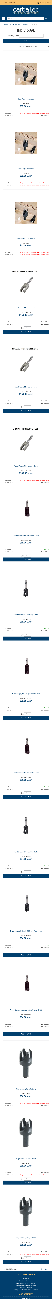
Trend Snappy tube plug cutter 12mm (26, 773)
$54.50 (26, 858)
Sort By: (22, 46)
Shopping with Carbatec (26, 1281)
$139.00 (26, 473)
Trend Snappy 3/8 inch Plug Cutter (26, 852)
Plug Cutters (25, 24)
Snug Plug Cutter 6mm (26, 99)
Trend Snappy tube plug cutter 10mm (26, 536)
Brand (17, 36)
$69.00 (26, 542)
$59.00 (26, 621)
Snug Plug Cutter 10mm (26, 238)
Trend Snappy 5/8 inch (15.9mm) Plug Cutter (26, 931)
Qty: (22, 328)
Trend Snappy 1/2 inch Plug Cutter (26, 615)
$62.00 (26, 175)
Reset (26, 41)
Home (6, 24)
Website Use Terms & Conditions (26, 1285)
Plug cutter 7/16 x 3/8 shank (26, 1159)
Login (5, 3)
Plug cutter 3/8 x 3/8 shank (26, 1089)
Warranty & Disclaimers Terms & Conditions (26, 1290)
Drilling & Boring (15, 24)
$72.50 (26, 700)
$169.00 (26, 393)
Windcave (26, 1279)
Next (46, 1269)
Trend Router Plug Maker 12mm (26, 308)
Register (12, 3)
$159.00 (26, 314)
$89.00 (26, 779)
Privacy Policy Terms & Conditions (26, 1283)
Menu (3, 18)
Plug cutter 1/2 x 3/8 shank (26, 1238)
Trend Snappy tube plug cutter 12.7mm (26, 694)
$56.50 (26, 1096)
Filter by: (11, 36)
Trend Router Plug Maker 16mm (26, 387)
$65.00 (26, 106)
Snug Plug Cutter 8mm (26, 169)
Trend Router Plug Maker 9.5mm (26, 466)
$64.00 (26, 938)
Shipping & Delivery (26, 1287)
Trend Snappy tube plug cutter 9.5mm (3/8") (26, 1010)
